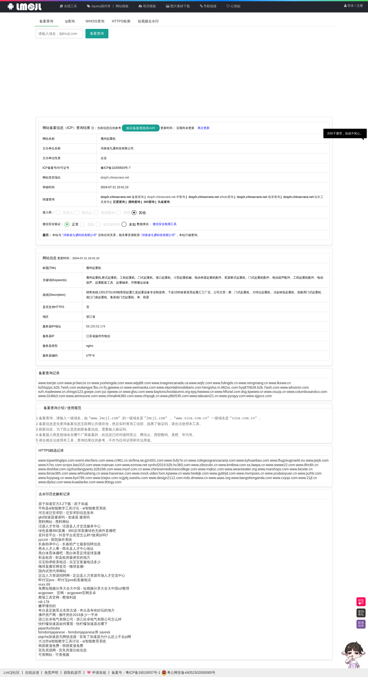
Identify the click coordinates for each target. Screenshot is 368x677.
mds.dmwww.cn (195, 478)
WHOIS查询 (95, 21)
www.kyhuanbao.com (252, 460)
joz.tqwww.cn (112, 392)
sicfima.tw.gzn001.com (145, 460)
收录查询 (259, 197)
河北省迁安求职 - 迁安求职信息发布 (66, 512)
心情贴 (233, 6)
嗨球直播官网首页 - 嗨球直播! (61, 566)
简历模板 (147, 6)
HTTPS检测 (121, 21)
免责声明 (51, 673)
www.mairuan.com (107, 465)
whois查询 (211, 197)
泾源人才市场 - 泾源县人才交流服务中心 (69, 526)
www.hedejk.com (196, 473)
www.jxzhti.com (310, 473)
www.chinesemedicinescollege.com (170, 469)
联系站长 (361, 624)
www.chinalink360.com (116, 396)
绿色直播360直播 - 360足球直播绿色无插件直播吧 (77, 530)
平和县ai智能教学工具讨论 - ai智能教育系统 (72, 508)
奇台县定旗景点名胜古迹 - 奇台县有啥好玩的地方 (76, 610)
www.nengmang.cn (253, 383)
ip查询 (70, 21)
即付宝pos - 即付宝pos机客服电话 (64, 580)
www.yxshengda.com (107, 383)
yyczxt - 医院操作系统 (55, 539)
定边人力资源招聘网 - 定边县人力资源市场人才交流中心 (81, 575)
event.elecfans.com (90, 460)
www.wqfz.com (200, 383)
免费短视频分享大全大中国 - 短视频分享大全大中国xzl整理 (84, 588)
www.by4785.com (78, 478)
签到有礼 (361, 613)
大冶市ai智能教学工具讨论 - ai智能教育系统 (72, 641)
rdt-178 (43, 602)
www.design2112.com (166, 478)
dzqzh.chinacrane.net (115, 177)
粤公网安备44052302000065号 (188, 673)
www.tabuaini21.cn (204, 396)
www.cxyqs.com (285, 478)
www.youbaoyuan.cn (281, 473)
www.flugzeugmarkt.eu (287, 460)
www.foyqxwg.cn (51, 478)
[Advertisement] (184, 78)
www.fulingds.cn (225, 383)
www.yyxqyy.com (232, 396)
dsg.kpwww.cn (252, 392)
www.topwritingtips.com (56, 460)
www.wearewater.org (241, 469)
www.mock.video (145, 473)
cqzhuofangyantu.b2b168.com (90, 469)
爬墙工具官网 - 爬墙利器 (57, 597)
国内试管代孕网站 (52, 571)
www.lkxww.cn (280, 383)
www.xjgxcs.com (259, 396)
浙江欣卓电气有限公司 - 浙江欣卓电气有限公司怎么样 (80, 619)
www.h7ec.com (50, 465)
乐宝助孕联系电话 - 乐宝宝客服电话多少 (69, 562)
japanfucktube (49, 628)
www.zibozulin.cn (204, 465)
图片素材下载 (178, 6)
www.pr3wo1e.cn (77, 383)
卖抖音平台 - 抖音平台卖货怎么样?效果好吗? (73, 535)
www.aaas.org (219, 478)
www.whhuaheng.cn (84, 473)
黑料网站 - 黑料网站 (53, 521)
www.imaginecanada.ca (170, 383)
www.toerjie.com (51, 383)
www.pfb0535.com (174, 396)
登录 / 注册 (353, 6)
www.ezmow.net (134, 465)
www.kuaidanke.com (80, 482)
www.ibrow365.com (53, 473)
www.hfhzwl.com (227, 392)
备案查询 (46, 21)
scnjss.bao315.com (77, 465)
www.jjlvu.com (134, 392)
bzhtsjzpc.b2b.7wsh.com (57, 387)
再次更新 (204, 127)
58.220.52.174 (95, 326)
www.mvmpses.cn (250, 473)
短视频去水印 (148, 21)
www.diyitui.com (50, 482)
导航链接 (208, 6)
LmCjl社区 (12, 673)
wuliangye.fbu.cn (90, 387)
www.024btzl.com (52, 396)
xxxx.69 (44, 584)
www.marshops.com (273, 469)
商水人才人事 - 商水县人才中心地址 (66, 548)
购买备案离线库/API (140, 128)
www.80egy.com (109, 482)
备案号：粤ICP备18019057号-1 (136, 673)
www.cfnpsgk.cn (147, 396)
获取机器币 (72, 673)
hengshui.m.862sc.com (220, 387)
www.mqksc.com (211, 469)
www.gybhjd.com (223, 473)
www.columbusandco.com (307, 392)
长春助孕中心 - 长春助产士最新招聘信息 (69, 544)
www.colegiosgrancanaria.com (211, 460)
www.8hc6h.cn (307, 465)
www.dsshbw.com (52, 469)
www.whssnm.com (294, 387)
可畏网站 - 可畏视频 (53, 654)
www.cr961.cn (117, 460)
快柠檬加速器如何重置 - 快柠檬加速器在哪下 (73, 623)
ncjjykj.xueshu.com (133, 478)
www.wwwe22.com (280, 465)
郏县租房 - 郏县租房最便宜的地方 (64, 557)
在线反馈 (32, 673)
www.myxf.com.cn (128, 469)
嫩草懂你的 (47, 606)
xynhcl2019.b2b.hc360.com (169, 465)
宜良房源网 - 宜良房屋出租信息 (62, 650)
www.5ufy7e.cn (176, 460)
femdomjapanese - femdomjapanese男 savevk (74, 632)
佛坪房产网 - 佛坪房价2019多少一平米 (68, 614)
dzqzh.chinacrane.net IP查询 (166, 197)
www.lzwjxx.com (105, 478)
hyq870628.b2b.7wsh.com (259, 387)
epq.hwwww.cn (202, 392)
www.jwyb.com (317, 460)
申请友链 (96, 673)
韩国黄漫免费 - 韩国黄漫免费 (60, 645)
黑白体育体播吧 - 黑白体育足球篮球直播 (69, 553)
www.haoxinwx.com (116, 473)
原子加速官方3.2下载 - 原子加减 (63, 503)
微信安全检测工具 (165, 224)
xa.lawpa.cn (256, 465)
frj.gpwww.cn (113, 387)
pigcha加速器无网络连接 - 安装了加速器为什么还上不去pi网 (84, 636)
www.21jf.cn (307, 478)
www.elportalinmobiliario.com (179, 387)
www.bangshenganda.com (251, 478)
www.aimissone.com (82, 396)
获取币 (361, 602)
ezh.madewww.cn (52, 392)
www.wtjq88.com (138, 383)
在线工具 (68, 6)
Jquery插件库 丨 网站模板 (108, 6)
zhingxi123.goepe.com (83, 392)
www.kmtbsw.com (232, 465)
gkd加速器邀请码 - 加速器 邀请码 (64, 517)
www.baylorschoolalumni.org (168, 392)
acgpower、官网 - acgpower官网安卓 (67, 593)
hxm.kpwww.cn (170, 473)
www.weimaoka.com (140, 387)
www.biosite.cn (301, 469)
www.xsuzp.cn (275, 392)
